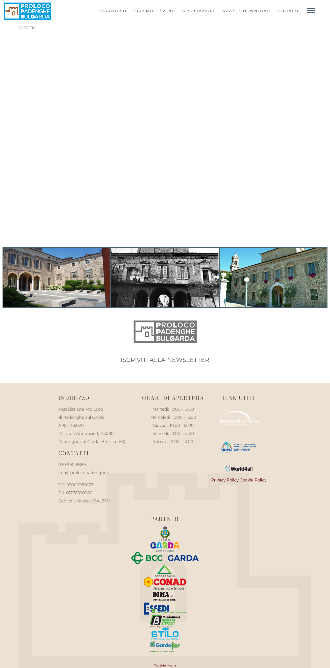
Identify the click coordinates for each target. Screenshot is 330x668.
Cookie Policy (253, 480)
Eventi (168, 11)
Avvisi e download (246, 11)
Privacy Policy (225, 480)
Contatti (287, 11)
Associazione (199, 11)
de (26, 28)
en (32, 28)
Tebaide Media (165, 665)
